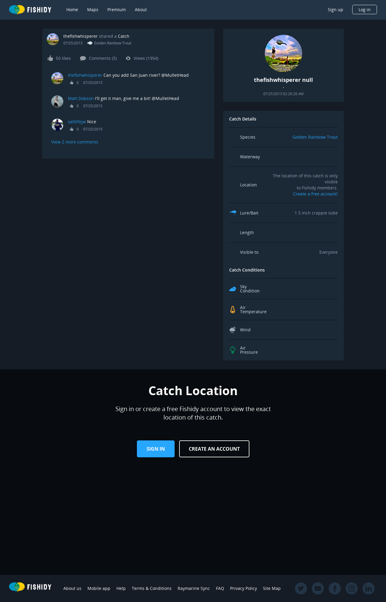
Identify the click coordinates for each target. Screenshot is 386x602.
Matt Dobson (81, 98)
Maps (92, 9)
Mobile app (98, 588)
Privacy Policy (243, 588)
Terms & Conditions (152, 588)
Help (121, 588)
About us (72, 588)
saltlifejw (77, 121)
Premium (116, 9)
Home (72, 9)
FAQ (220, 588)
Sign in (156, 449)
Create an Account (214, 449)
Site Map (272, 588)
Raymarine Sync (194, 588)
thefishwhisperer (80, 36)
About (141, 9)
